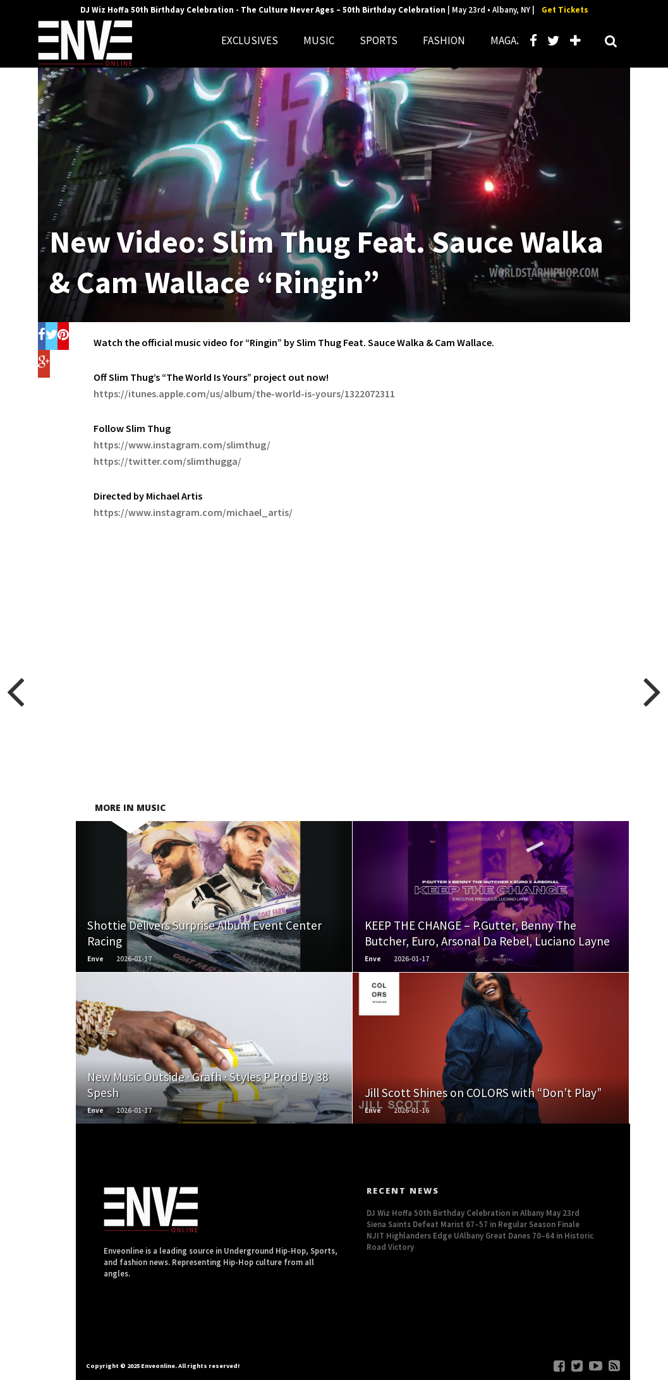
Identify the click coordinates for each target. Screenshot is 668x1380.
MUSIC (318, 40)
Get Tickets (565, 9)
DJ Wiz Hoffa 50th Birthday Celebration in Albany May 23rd (473, 1213)
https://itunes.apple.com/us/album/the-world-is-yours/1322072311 (244, 393)
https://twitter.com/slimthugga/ (167, 461)
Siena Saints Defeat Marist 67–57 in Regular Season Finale (473, 1224)
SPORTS (379, 40)
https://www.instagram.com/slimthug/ (182, 444)
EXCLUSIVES (249, 40)
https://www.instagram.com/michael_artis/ (193, 512)
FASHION (444, 40)
